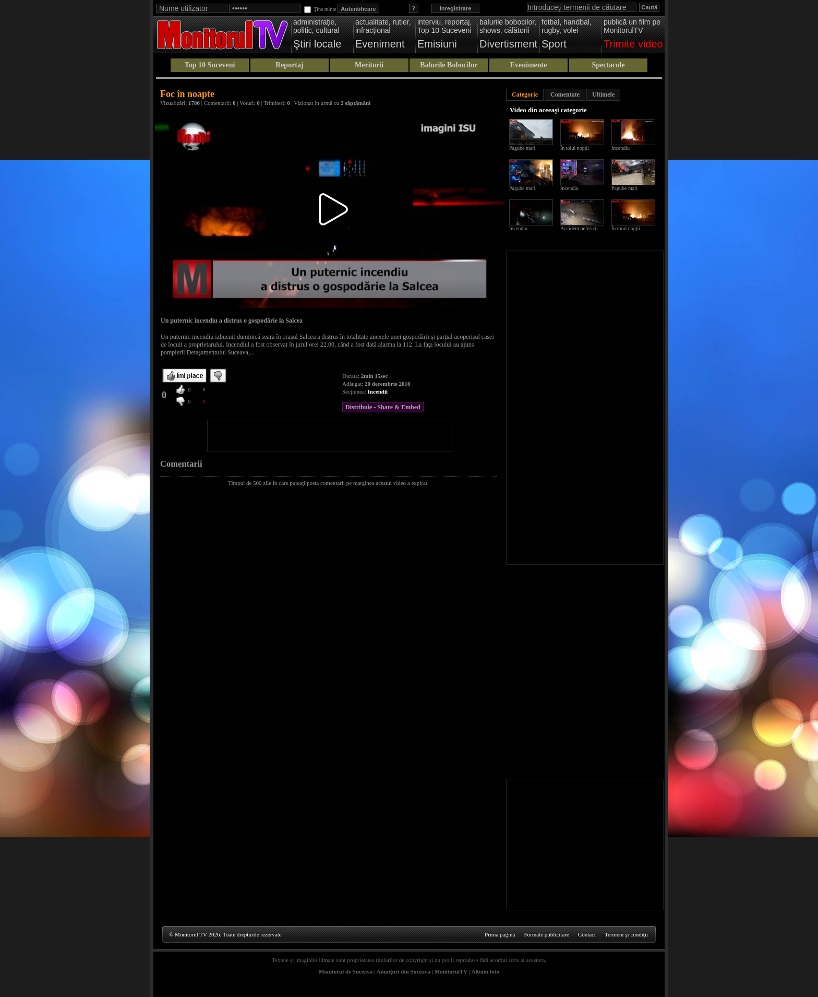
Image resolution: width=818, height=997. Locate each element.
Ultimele (603, 94)
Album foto (485, 971)
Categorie (525, 94)
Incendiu (620, 148)
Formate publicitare (546, 934)
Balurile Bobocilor (448, 65)
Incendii (378, 391)
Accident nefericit (579, 228)
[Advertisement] (330, 436)
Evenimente (528, 65)
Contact (587, 934)
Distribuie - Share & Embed (382, 407)
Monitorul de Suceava (345, 971)
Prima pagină (500, 934)
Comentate (565, 94)
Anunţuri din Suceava (403, 971)
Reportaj (289, 65)
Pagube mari (522, 148)
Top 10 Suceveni (210, 65)
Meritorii (369, 65)
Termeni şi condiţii (626, 934)
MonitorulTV (451, 971)
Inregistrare (456, 8)
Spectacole (608, 65)
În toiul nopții (574, 148)
